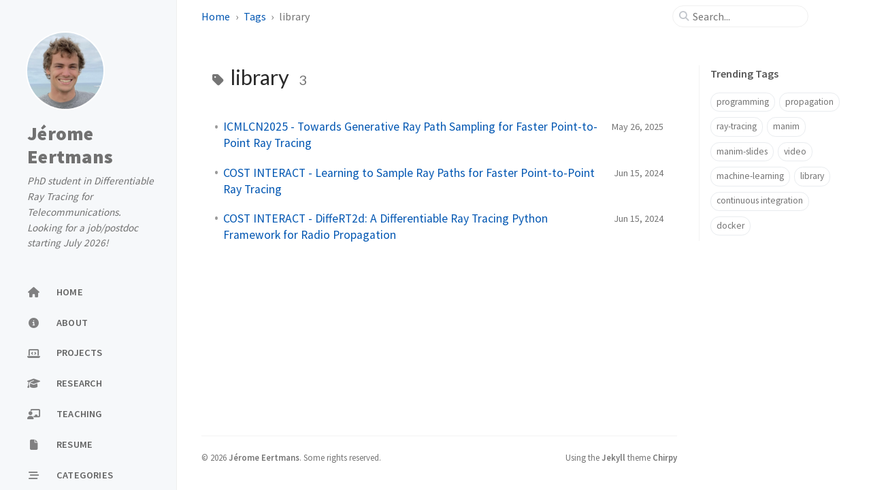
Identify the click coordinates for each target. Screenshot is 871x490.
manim (786, 126)
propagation (809, 102)
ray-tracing (737, 126)
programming (743, 102)
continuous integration (760, 200)
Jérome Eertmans (70, 145)
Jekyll (613, 457)
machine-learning (750, 176)
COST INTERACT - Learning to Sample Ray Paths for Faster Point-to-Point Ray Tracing (409, 181)
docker (730, 225)
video (795, 151)
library (812, 176)
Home (216, 16)
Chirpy (665, 457)
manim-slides (742, 151)
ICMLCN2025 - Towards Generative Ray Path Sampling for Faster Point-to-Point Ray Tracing (410, 134)
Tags (256, 16)
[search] (745, 16)
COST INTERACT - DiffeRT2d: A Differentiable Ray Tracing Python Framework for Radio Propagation (385, 226)
